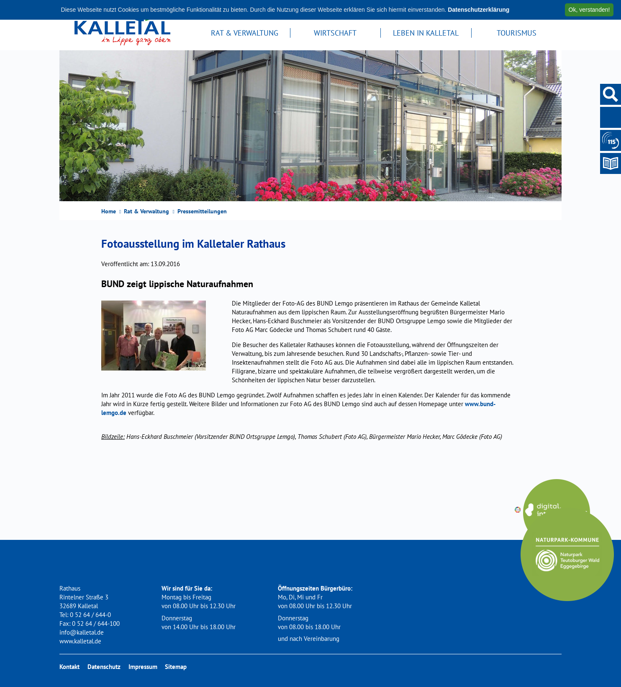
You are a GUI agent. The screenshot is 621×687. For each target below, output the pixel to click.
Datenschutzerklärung (478, 9)
